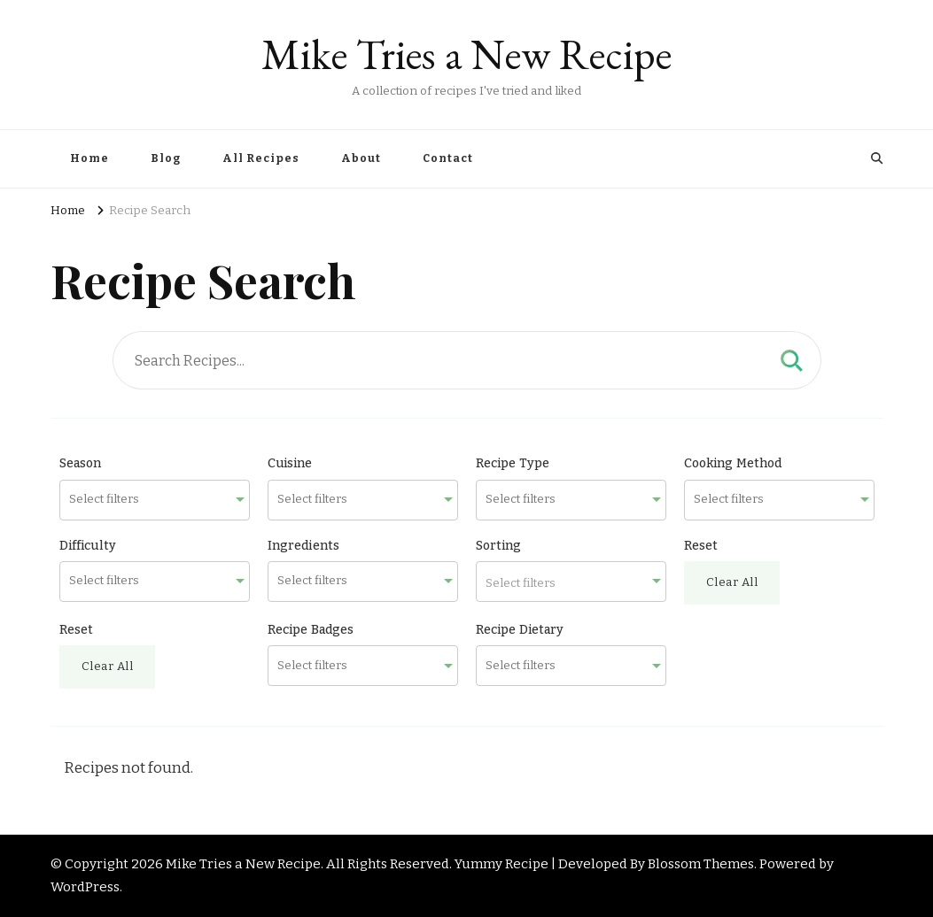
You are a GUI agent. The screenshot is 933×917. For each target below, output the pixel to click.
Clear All (732, 582)
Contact (448, 158)
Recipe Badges (311, 629)
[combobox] (154, 500)
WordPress (85, 887)
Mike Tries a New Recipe (466, 54)
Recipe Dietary (520, 629)
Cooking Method (733, 463)
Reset (701, 545)
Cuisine (290, 463)
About (361, 158)
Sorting (499, 545)
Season (80, 463)
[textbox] (571, 581)
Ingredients (304, 545)
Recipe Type (513, 463)
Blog (166, 158)
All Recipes (260, 158)
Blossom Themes (701, 864)
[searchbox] (145, 499)
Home (89, 158)
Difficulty (88, 545)
